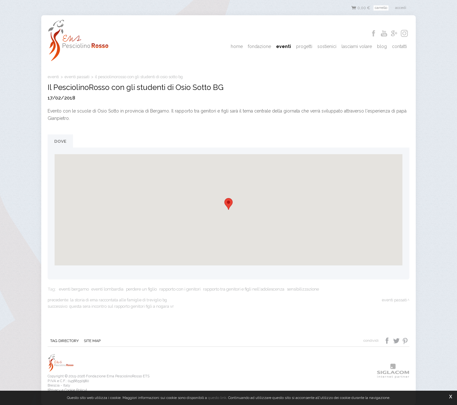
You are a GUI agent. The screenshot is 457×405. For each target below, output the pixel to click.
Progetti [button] (304, 46)
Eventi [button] (283, 46)
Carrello (381, 7)
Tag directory (64, 341)
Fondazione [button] (259, 46)
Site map (92, 341)
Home (237, 46)
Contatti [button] (399, 46)
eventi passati (76, 76)
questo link (217, 397)
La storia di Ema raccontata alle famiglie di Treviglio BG (118, 300)
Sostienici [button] (326, 46)
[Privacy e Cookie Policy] (67, 390)
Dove (60, 141)
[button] (228, 204)
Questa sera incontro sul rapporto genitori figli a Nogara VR (121, 306)
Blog (382, 46)
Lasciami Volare (356, 46)
